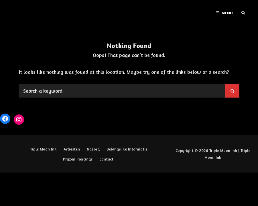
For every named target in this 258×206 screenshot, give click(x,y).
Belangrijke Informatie (127, 148)
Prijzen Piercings (77, 159)
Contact (106, 159)
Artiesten (72, 148)
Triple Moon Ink (43, 148)
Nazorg (93, 148)
